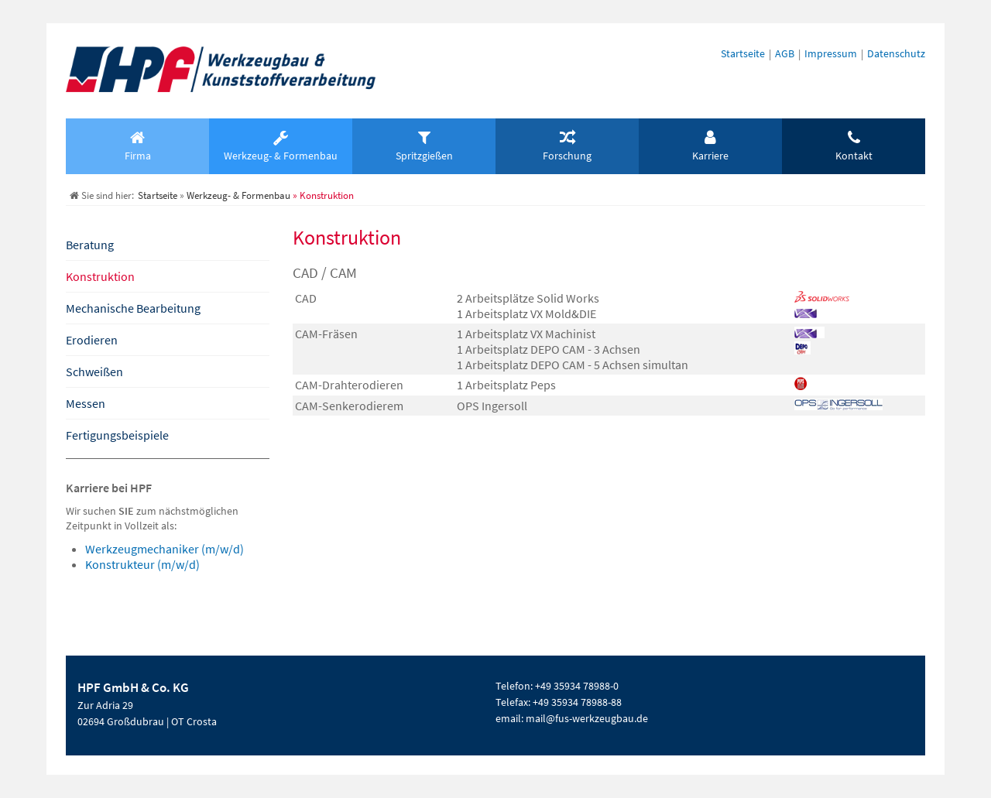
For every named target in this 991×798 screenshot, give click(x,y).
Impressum (830, 53)
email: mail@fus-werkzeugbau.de (572, 718)
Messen (85, 403)
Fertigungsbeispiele (117, 435)
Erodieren (92, 340)
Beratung (90, 244)
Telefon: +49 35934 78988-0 (557, 686)
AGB (784, 53)
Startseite (743, 53)
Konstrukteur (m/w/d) (142, 564)
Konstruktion (100, 276)
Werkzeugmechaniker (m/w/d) (164, 549)
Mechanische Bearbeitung (133, 308)
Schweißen (94, 371)
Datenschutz (896, 53)
